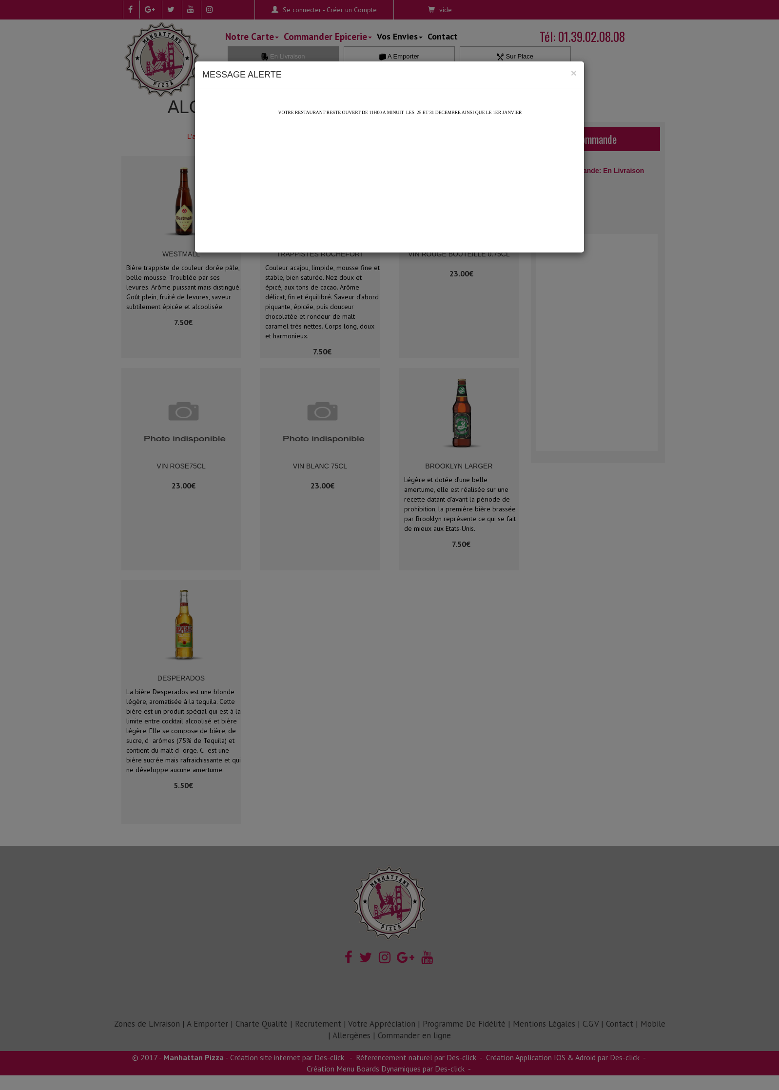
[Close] (574, 73)
